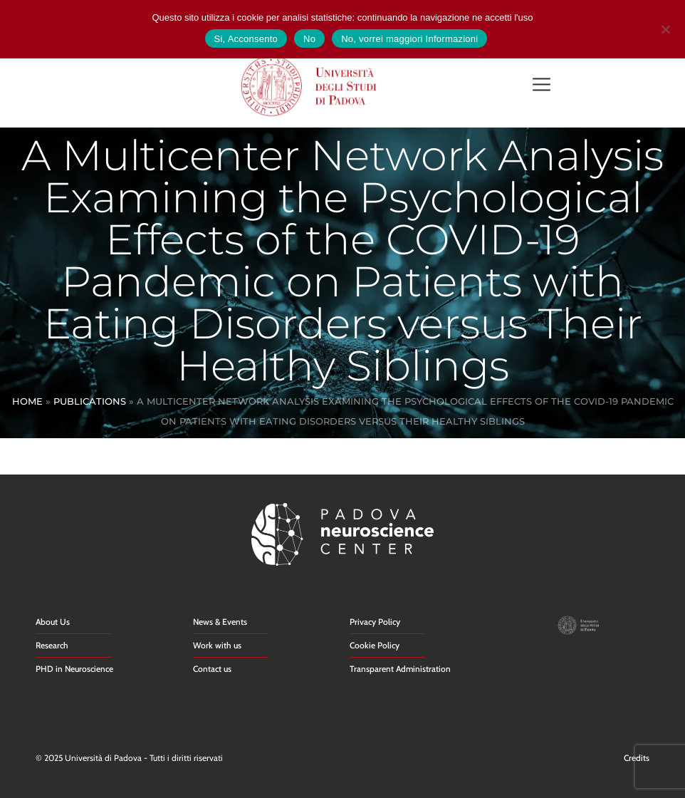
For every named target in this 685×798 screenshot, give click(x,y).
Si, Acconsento (246, 38)
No (309, 38)
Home (27, 401)
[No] (665, 27)
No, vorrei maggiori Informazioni (409, 38)
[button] (541, 86)
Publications (89, 401)
